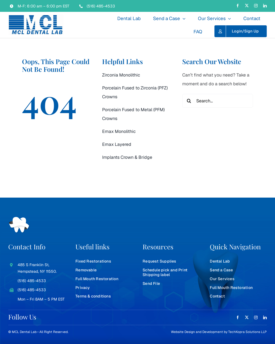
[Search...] (217, 101)
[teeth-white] (19, 219)
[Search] (189, 101)
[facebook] (237, 5)
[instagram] (256, 5)
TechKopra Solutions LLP (247, 332)
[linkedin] (265, 5)
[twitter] (247, 5)
